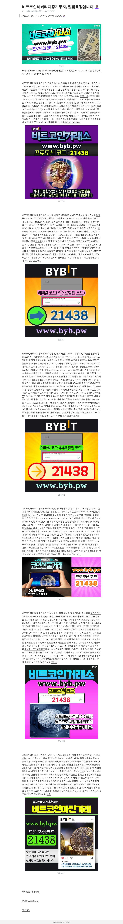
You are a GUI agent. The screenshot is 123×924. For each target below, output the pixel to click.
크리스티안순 (50, 86)
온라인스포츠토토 (30, 901)
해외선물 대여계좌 (30, 891)
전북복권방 (54, 761)
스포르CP (31, 655)
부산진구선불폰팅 (46, 376)
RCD (71, 119)
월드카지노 (95, 613)
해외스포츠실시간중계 (87, 619)
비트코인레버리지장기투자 (32, 11)
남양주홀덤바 (30, 412)
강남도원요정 (65, 234)
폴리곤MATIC (84, 764)
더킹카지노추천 (88, 406)
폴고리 (32, 652)
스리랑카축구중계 (77, 248)
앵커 (90, 774)
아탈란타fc (56, 551)
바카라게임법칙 (74, 102)
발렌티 (30, 511)
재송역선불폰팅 (48, 659)
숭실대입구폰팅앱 (32, 221)
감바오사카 (58, 244)
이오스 (83, 99)
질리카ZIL (69, 629)
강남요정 (26, 910)
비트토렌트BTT (72, 416)
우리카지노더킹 (40, 357)
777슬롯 (45, 112)
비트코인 (94, 225)
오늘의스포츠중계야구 (34, 649)
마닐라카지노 (49, 791)
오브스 (54, 662)
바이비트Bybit (48, 518)
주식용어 (75, 778)
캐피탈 (38, 241)
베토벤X (43, 531)
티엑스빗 (84, 96)
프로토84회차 (85, 521)
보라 (79, 554)
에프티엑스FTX (61, 380)
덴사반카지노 (37, 784)
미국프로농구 (33, 93)
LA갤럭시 (28, 528)
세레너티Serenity (72, 122)
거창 (82, 771)
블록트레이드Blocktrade (79, 402)
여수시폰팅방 (88, 383)
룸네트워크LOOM (32, 261)
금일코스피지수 (87, 633)
